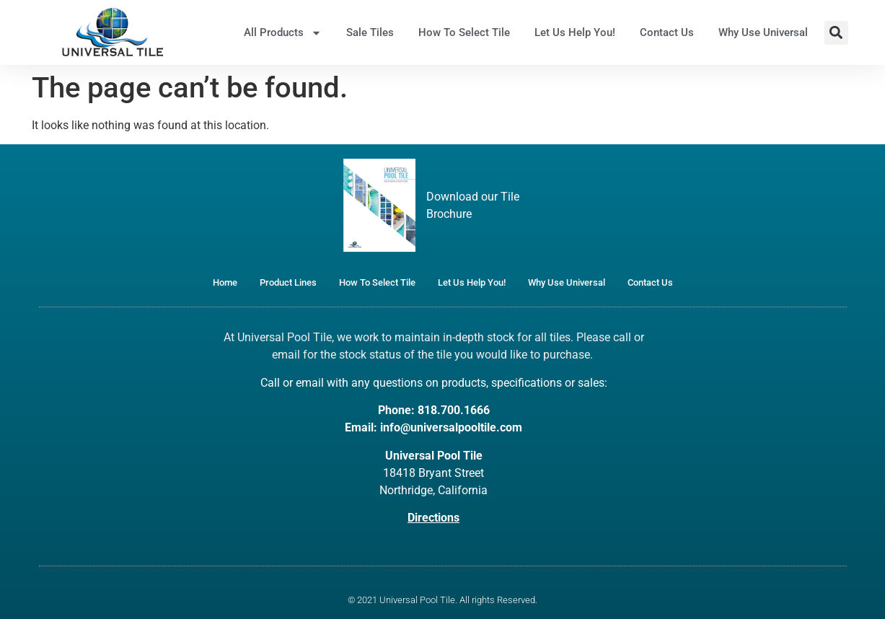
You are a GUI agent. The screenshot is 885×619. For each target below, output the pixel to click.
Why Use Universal (763, 32)
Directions (433, 517)
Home (225, 282)
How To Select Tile (464, 32)
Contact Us (667, 32)
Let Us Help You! (574, 32)
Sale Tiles (370, 32)
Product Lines (288, 282)
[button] (836, 33)
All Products (283, 32)
